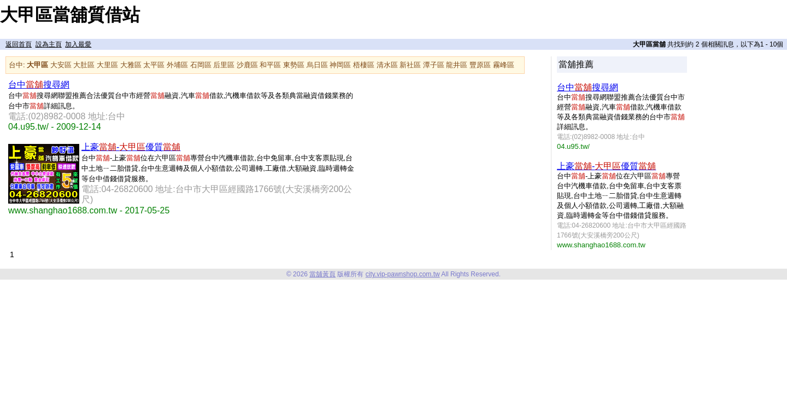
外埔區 (177, 65)
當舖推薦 (576, 64)
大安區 (61, 65)
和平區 (270, 65)
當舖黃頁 (322, 274)
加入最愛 (78, 44)
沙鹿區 (247, 65)
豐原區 (480, 65)
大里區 (107, 65)
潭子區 (433, 65)
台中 (16, 65)
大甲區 (37, 65)
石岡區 (201, 65)
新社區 (410, 65)
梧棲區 (363, 65)
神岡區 (340, 65)
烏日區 (317, 65)
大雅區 (131, 65)
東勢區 (293, 65)
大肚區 (84, 65)
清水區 (387, 65)
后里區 (223, 65)
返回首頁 (18, 44)
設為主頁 (49, 44)
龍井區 (456, 65)
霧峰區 (503, 65)
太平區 (154, 65)
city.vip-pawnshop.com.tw (403, 274)
